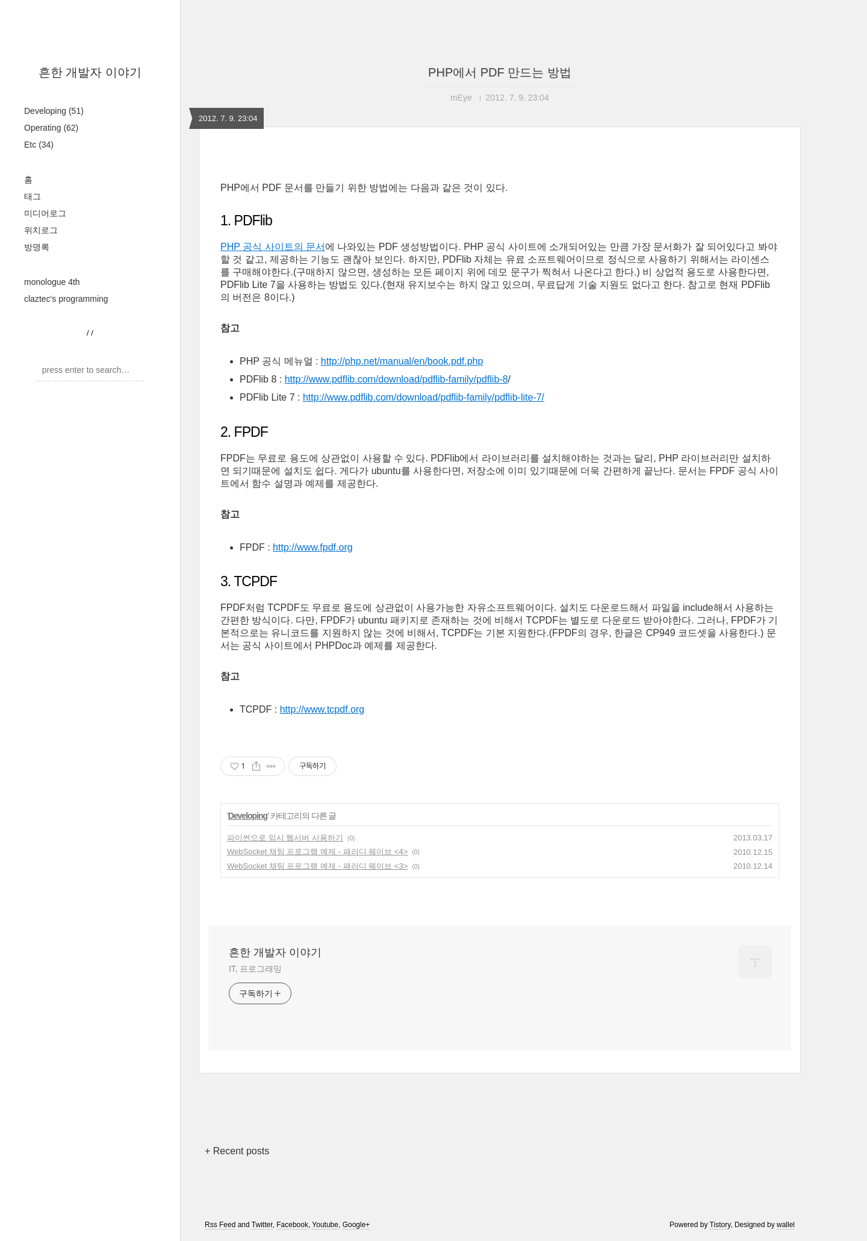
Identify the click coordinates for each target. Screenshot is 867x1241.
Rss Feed (220, 1225)
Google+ (356, 1225)
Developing (54, 111)
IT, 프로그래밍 (255, 969)
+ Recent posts (237, 1151)
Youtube (325, 1225)
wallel (786, 1225)
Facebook (292, 1225)
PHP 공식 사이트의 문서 (272, 247)
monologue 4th (52, 282)
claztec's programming (66, 299)
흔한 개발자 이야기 (90, 72)
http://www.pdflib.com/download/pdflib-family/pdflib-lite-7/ (423, 397)
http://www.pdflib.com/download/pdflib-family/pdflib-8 (396, 379)
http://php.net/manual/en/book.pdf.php (402, 361)
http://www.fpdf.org (313, 547)
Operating (51, 128)
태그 (32, 196)
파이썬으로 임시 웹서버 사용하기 (285, 837)
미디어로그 (45, 213)
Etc (39, 144)
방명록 (36, 247)
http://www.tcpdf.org (322, 709)
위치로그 (41, 230)
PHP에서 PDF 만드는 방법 (499, 72)
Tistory (720, 1225)
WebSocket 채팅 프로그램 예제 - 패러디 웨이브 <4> (317, 851)
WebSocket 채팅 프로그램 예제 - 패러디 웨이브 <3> (317, 866)
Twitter (262, 1225)
